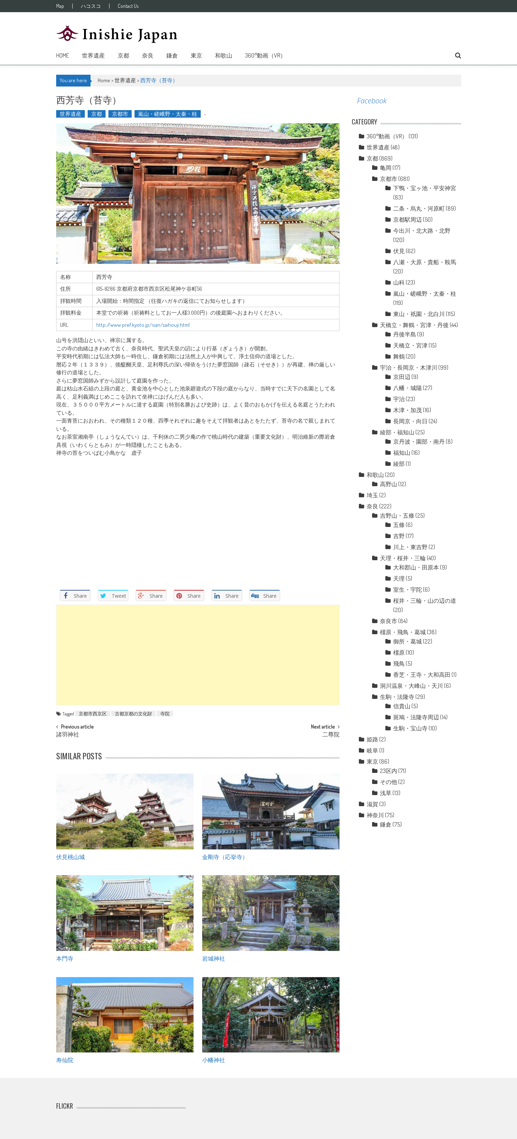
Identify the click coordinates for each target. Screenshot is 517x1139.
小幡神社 (213, 1059)
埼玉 (372, 495)
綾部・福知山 (397, 432)
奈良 (147, 55)
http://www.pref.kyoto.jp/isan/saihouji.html (143, 324)
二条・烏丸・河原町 (419, 208)
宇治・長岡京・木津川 (408, 367)
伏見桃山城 (70, 856)
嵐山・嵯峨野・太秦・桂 (167, 113)
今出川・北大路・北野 (421, 230)
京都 (123, 55)
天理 (399, 578)
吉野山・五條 (397, 515)
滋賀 (372, 804)
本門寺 (64, 958)
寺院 (165, 713)
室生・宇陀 (407, 589)
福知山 (401, 452)
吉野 (399, 535)
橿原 (399, 652)
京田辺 (401, 376)
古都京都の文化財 (133, 713)
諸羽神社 (67, 735)
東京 (196, 55)
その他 (388, 781)
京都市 (120, 113)
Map (60, 6)
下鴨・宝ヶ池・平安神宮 (424, 188)
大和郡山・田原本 (416, 567)
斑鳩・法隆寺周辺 (416, 717)
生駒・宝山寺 (410, 728)
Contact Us (128, 6)
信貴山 (401, 706)
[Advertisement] (198, 655)
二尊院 (331, 735)
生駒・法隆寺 (397, 696)
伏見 (399, 251)
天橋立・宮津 (410, 345)
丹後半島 (404, 334)
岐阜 (372, 750)
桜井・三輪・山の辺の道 (424, 600)
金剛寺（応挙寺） (225, 856)
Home (62, 55)
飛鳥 (399, 663)
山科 (399, 282)
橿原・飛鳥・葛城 (403, 632)
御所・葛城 (407, 641)
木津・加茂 (407, 410)
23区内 (388, 770)
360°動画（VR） (265, 55)
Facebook (371, 100)
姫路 (372, 739)
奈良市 (388, 621)
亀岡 (385, 167)
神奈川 (375, 815)
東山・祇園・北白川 (419, 313)
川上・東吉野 (410, 547)
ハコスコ (91, 6)
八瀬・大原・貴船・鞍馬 (424, 262)
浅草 (385, 793)
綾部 (399, 463)
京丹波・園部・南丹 (419, 441)
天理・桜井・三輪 (403, 558)
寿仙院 (64, 1059)
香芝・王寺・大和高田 (421, 674)
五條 (399, 524)
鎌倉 (172, 55)
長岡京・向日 (410, 421)
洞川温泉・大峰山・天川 (411, 685)
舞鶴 (399, 356)
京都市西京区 (93, 713)
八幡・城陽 (407, 387)
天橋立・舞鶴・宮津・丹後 (414, 325)
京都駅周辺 (407, 219)
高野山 (388, 484)
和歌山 (223, 55)
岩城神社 (213, 958)
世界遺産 (93, 55)
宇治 (399, 399)
